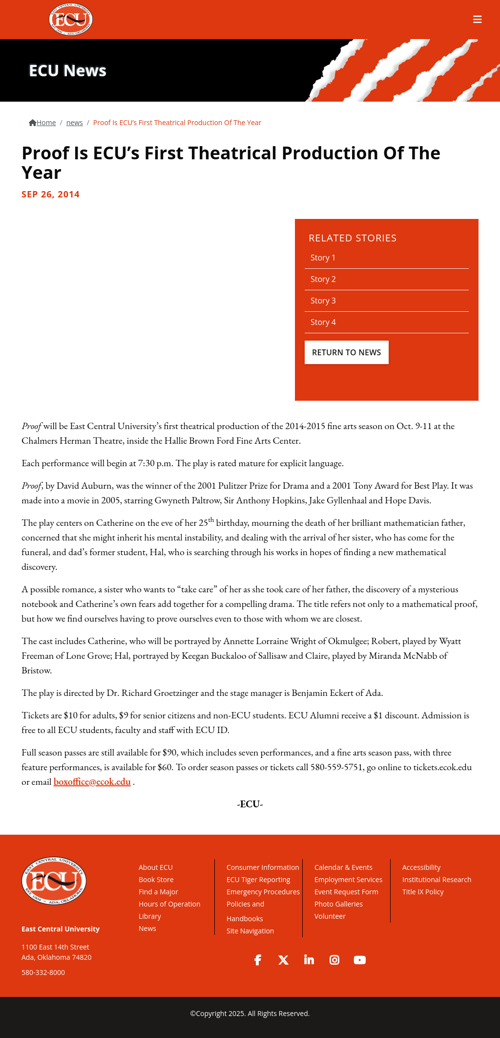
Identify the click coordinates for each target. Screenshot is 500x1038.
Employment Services (348, 879)
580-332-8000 (43, 972)
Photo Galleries (338, 903)
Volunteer (330, 916)
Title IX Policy (423, 891)
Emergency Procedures (263, 891)
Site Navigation (250, 930)
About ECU (156, 867)
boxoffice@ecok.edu (92, 781)
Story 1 (323, 257)
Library (150, 916)
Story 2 (323, 279)
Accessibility (421, 867)
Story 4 (323, 322)
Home (46, 122)
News (147, 928)
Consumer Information (263, 867)
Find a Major (158, 891)
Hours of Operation (169, 903)
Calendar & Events (343, 867)
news (74, 122)
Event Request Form (346, 891)
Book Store (156, 879)
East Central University (60, 928)
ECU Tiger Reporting (258, 879)
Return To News (346, 352)
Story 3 (323, 300)
